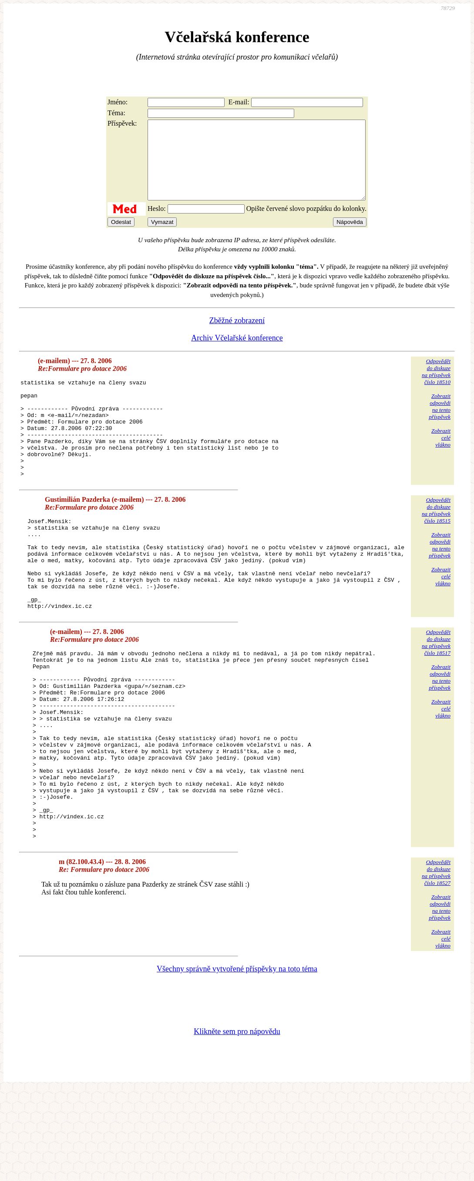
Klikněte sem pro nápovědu (237, 1122)
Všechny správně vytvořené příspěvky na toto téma (237, 1060)
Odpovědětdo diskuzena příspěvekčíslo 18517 (436, 696)
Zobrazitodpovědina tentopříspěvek (439, 422)
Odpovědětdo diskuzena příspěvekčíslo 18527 (436, 963)
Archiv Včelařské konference (237, 353)
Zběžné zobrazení (237, 336)
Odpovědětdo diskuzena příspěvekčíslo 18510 (436, 387)
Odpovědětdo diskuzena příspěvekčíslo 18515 (436, 545)
